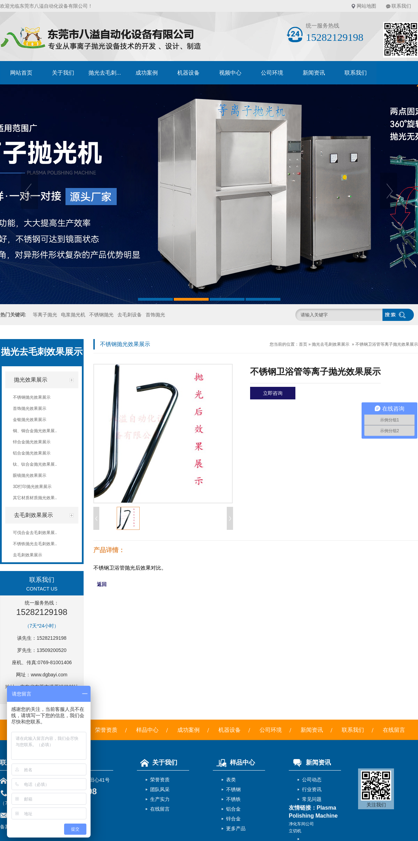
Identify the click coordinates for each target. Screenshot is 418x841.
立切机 (295, 830)
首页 (303, 344)
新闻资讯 (314, 73)
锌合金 (233, 818)
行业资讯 (312, 789)
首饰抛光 (155, 314)
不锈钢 (233, 789)
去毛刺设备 (129, 314)
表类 (231, 779)
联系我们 (401, 6)
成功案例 (147, 73)
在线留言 (394, 730)
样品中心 (147, 730)
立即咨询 (272, 393)
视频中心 (230, 73)
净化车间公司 (301, 823)
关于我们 (63, 73)
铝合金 (233, 809)
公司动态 (312, 779)
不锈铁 (233, 799)
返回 (102, 584)
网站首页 (21, 73)
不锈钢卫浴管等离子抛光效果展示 (386, 344)
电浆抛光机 (73, 314)
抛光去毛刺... (104, 73)
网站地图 (366, 6)
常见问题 (312, 799)
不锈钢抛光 (101, 314)
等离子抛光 (45, 314)
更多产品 (236, 828)
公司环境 (272, 73)
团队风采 (160, 789)
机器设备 (188, 73)
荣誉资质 (106, 730)
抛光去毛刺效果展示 (330, 344)
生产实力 (160, 799)
